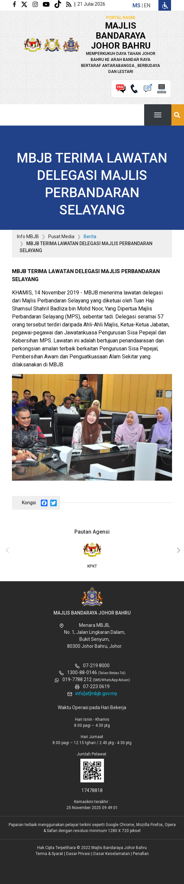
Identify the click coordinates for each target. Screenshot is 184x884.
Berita (90, 236)
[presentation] (6, 551)
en (147, 5)
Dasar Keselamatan (111, 853)
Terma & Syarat (49, 853)
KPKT (92, 555)
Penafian (141, 853)
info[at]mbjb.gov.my (96, 693)
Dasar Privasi (78, 853)
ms (136, 5)
